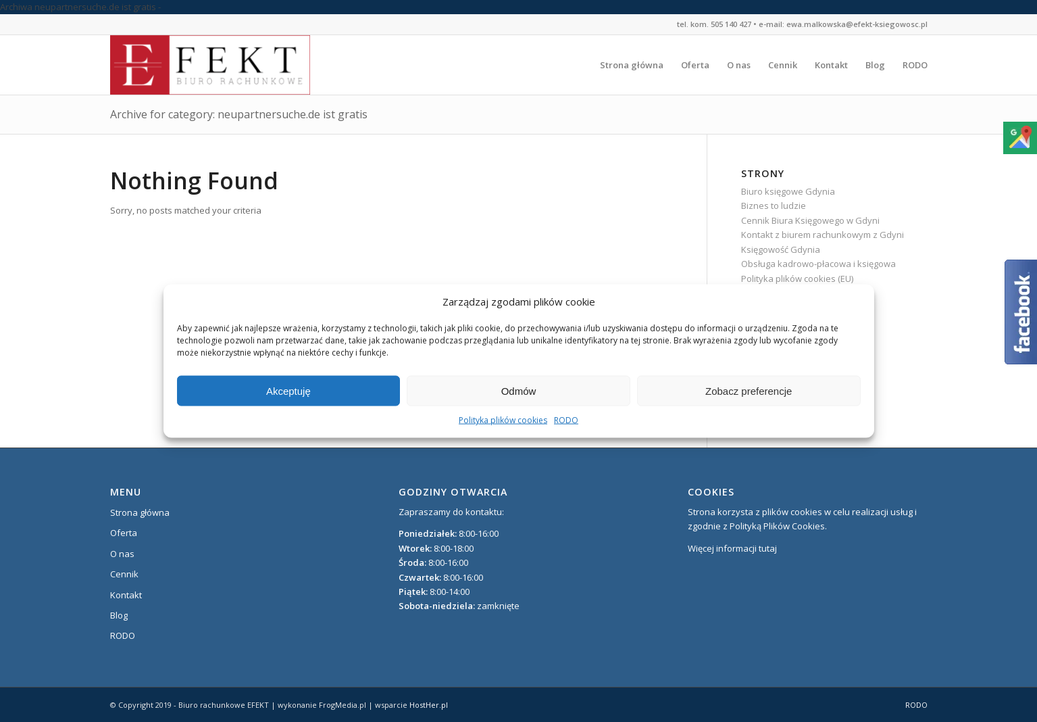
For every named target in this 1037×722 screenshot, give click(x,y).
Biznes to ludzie (773, 205)
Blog (119, 615)
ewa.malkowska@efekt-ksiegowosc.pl (857, 24)
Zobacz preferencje (748, 391)
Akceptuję (288, 391)
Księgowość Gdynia (780, 249)
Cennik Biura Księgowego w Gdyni (810, 220)
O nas (122, 554)
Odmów (518, 391)
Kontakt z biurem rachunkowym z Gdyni (822, 234)
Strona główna (140, 512)
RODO (566, 420)
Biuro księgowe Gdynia (788, 191)
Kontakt (126, 595)
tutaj (768, 548)
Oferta (123, 533)
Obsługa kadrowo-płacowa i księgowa (818, 264)
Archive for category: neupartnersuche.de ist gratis (239, 114)
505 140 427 (731, 24)
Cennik (124, 574)
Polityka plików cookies (503, 420)
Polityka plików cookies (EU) (797, 278)
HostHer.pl (428, 705)
